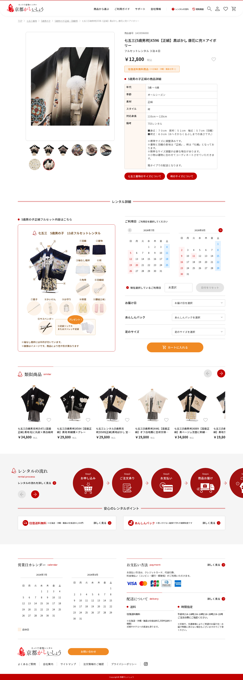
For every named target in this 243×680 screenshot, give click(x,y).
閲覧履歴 (198, 9)
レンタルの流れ (180, 9)
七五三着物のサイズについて (144, 176)
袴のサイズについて (181, 176)
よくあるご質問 (27, 664)
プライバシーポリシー (124, 664)
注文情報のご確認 (93, 664)
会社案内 (48, 664)
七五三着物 (31, 20)
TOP (20, 20)
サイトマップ (68, 664)
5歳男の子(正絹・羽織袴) (66, 20)
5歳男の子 (46, 20)
